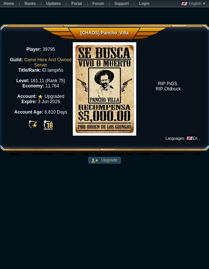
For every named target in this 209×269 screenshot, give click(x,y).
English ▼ (193, 3)
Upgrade (109, 160)
